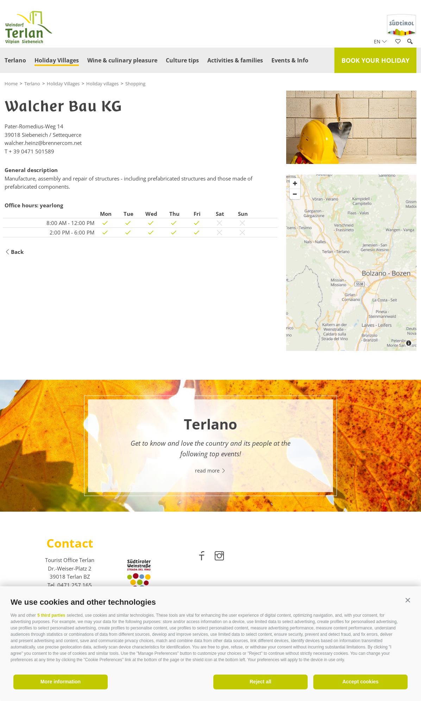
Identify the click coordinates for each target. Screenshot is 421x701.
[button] (407, 600)
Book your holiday (375, 60)
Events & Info (289, 60)
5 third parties (51, 615)
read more (210, 470)
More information (60, 681)
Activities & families (235, 60)
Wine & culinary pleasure (122, 60)
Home (11, 83)
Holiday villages (102, 83)
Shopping (135, 83)
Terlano (15, 60)
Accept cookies (361, 681)
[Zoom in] (295, 183)
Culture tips (182, 60)
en (380, 41)
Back (14, 252)
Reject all (260, 681)
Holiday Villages (56, 60)
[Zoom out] (295, 194)
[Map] (351, 263)
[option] (210, 446)
